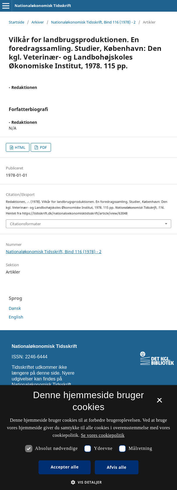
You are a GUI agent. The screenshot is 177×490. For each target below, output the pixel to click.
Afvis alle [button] (116, 467)
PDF (43, 147)
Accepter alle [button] (65, 467)
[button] (88, 482)
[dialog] (88, 437)
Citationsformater (25, 223)
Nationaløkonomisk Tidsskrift (43, 5)
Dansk (15, 308)
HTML (19, 147)
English (16, 317)
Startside (16, 22)
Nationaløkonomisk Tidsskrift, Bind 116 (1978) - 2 (93, 22)
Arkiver (37, 22)
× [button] (159, 402)
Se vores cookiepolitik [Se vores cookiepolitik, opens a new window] (103, 435)
